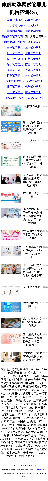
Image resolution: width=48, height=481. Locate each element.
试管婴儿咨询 (33, 19)
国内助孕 (33, 25)
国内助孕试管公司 (12, 36)
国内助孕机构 (15, 31)
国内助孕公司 (33, 31)
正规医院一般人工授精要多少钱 (24, 97)
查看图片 (45, 106)
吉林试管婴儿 (15, 47)
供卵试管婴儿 (36, 42)
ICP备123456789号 (40, 469)
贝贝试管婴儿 (15, 53)
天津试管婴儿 (34, 81)
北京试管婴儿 (33, 53)
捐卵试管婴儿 (15, 75)
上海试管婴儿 (33, 47)
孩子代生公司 (15, 58)
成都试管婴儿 (15, 69)
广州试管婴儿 (33, 58)
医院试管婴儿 (33, 69)
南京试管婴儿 (33, 75)
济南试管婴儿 (15, 92)
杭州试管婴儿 (33, 86)
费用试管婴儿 (15, 86)
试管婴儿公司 (18, 25)
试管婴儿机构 (15, 19)
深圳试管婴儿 (15, 64)
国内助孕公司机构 (15, 42)
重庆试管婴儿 (33, 92)
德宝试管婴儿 (33, 64)
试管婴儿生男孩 (14, 81)
